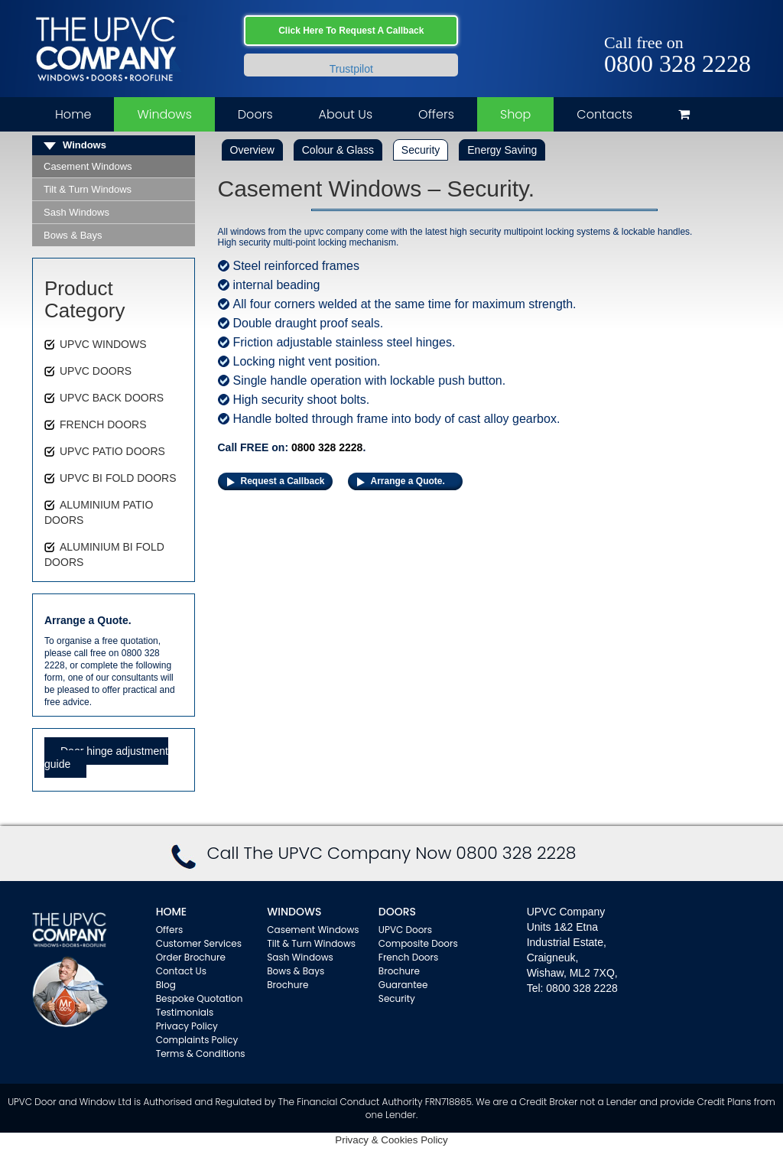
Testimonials (185, 1012)
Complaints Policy (197, 1039)
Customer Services (199, 943)
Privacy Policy (187, 1025)
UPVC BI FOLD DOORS (118, 478)
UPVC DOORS (96, 371)
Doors (255, 114)
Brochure (287, 984)
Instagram (739, 24)
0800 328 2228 (677, 63)
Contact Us (181, 970)
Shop (515, 114)
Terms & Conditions (200, 1053)
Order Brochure (191, 957)
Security (420, 150)
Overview (252, 150)
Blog (166, 984)
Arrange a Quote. (408, 481)
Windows (164, 114)
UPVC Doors (405, 929)
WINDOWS (294, 911)
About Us (345, 114)
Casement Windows (88, 166)
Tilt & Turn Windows (88, 189)
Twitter (717, 24)
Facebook (695, 24)
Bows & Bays (73, 235)
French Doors (408, 957)
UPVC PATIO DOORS (112, 451)
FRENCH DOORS (103, 424)
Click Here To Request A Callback (351, 30)
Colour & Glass (338, 150)
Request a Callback (283, 481)
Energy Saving (502, 150)
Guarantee (403, 984)
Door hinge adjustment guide (106, 757)
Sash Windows (76, 212)
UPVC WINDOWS (103, 344)
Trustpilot (351, 69)
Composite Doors (418, 943)
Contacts (604, 114)
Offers (436, 114)
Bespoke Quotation (199, 998)
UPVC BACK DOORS (112, 398)
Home (73, 114)
